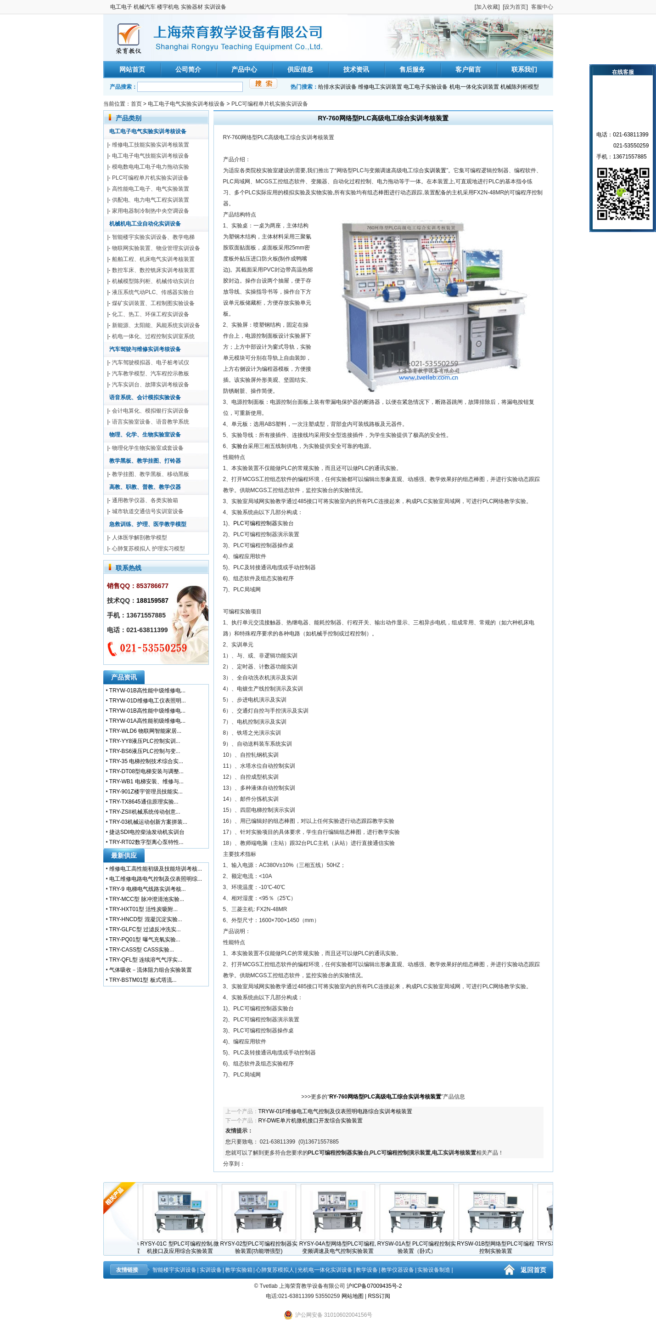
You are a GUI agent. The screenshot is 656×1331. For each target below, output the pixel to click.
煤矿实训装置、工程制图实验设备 (153, 303)
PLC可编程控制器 (255, 523)
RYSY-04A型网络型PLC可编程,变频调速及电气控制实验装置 (340, 1244)
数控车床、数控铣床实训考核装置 (153, 270)
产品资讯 (124, 677)
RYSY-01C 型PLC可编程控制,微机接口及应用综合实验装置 (182, 1244)
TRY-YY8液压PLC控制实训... (144, 741)
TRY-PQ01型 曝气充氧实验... (144, 939)
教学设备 (367, 1270)
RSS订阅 (379, 1296)
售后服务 (412, 69)
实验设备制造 (433, 1270)
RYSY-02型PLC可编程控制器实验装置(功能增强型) (261, 1244)
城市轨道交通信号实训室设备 (148, 511)
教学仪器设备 (397, 1270)
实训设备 (211, 1270)
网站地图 (353, 1296)
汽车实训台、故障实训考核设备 (150, 384)
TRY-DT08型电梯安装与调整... (146, 771)
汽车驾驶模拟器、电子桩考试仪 (150, 362)
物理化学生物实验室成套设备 (148, 448)
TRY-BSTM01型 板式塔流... (143, 980)
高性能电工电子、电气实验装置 (150, 189)
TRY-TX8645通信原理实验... (144, 802)
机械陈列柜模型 (519, 87)
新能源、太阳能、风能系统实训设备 (156, 325)
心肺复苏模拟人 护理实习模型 (148, 548)
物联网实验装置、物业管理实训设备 (156, 248)
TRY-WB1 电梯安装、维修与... (146, 781)
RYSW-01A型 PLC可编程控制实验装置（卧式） (419, 1244)
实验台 (239, 446)
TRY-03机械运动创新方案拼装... (148, 822)
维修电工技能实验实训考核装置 (150, 145)
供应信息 (300, 69)
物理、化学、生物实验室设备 (145, 434)
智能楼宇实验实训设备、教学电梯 (153, 237)
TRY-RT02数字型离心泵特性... (146, 842)
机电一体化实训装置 (474, 87)
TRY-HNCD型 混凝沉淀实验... (145, 919)
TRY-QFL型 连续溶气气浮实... (145, 960)
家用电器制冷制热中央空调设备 (150, 211)
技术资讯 (356, 69)
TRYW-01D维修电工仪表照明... (147, 700)
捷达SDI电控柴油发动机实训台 (147, 832)
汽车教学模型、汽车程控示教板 (150, 373)
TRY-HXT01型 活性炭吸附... (143, 909)
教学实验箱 (238, 1270)
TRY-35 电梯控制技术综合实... (146, 761)
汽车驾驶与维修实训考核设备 (145, 349)
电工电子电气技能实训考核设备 (150, 156)
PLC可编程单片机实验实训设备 (269, 104)
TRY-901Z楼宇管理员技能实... (146, 791)
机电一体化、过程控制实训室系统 (153, 336)
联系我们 (524, 69)
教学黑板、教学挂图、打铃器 (145, 461)
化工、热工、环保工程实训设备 (150, 314)
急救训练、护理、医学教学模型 (147, 524)
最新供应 (124, 855)
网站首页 (132, 69)
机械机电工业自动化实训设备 (145, 224)
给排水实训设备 (337, 87)
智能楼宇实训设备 (174, 1270)
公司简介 (188, 69)
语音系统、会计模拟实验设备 (145, 397)
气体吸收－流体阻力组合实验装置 (150, 970)
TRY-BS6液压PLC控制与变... (144, 751)
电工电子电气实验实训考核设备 (186, 104)
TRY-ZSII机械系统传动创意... (144, 812)
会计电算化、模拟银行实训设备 (150, 411)
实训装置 (435, 170)
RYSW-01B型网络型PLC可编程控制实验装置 (498, 1244)
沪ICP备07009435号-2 (374, 1286)
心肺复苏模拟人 (275, 1270)
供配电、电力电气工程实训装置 (150, 200)
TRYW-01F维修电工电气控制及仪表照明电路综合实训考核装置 (335, 1111)
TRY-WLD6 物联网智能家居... (145, 731)
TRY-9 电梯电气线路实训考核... (147, 889)
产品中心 (244, 69)
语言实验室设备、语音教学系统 (150, 422)
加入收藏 (487, 7)
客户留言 (468, 69)
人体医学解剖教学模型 (139, 537)
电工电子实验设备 (426, 87)
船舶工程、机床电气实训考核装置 (153, 259)
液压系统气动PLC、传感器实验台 (153, 292)
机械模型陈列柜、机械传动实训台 (153, 281)
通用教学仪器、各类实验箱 (145, 500)
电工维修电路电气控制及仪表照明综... (155, 879)
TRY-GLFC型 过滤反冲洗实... (145, 929)
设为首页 (515, 7)
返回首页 (533, 1270)
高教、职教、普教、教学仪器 (145, 487)
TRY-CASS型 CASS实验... (141, 949)
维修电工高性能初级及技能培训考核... (155, 869)
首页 (136, 104)
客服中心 (542, 7)
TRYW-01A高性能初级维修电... (147, 721)
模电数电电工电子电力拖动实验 (150, 167)
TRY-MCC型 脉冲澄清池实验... (146, 899)
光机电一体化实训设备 (325, 1270)
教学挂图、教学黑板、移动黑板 (150, 474)
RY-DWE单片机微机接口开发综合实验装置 (310, 1120)
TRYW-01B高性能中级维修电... (147, 690)
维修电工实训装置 (380, 87)
